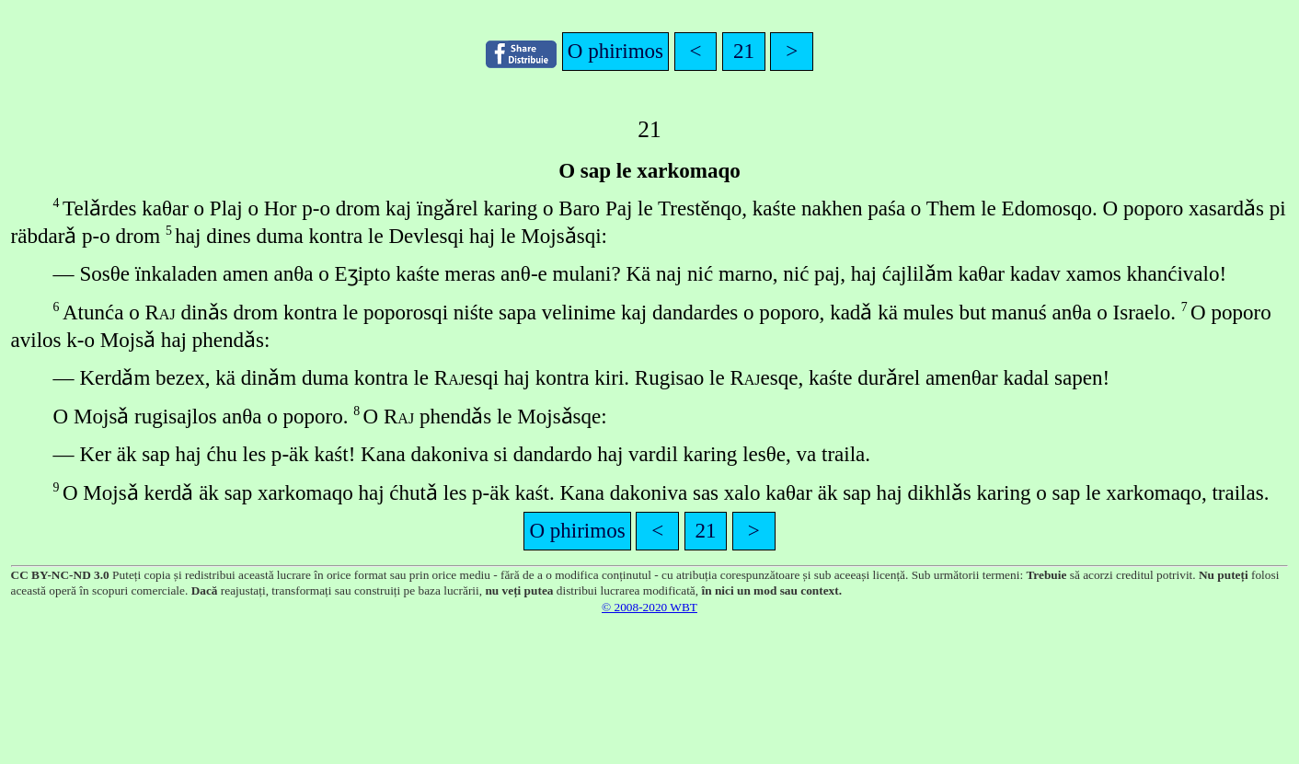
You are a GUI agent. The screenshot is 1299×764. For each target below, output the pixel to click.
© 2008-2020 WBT (649, 607)
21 (743, 51)
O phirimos (615, 51)
